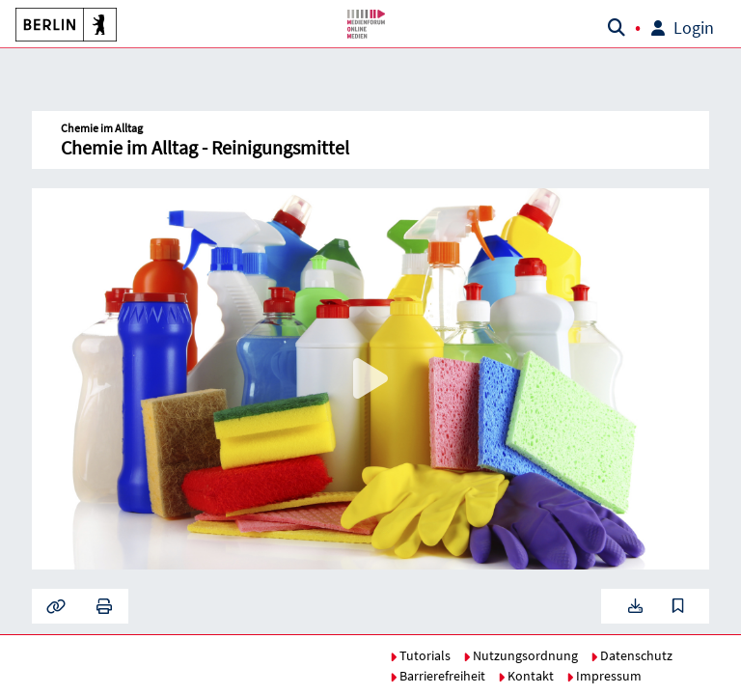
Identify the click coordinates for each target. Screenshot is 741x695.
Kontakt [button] (526, 675)
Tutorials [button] (420, 655)
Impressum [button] (604, 675)
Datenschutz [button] (631, 655)
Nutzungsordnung (520, 655)
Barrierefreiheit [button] (437, 675)
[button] (63, 24)
